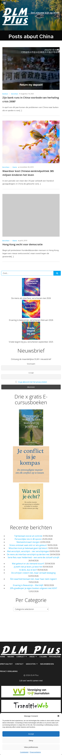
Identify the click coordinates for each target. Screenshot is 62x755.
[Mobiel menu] (4, 3)
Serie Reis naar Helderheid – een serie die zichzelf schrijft (33, 557)
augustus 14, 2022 (27, 94)
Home (5, 620)
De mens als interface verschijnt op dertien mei (28, 554)
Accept (31, 734)
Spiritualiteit (24, 629)
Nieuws (16, 620)
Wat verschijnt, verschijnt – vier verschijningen (28, 551)
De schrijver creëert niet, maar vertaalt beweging (33, 573)
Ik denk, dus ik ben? (28, 570)
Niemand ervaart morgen (28, 542)
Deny (31, 740)
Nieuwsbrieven (20, 639)
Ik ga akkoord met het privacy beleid (32, 382)
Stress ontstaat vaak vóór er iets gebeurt (28, 545)
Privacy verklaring (40, 639)
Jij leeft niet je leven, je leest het (28, 566)
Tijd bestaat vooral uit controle (28, 536)
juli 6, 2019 (23, 240)
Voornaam (31, 364)
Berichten (14, 94)
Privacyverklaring (35, 752)
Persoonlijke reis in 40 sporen (28, 539)
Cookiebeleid (24, 752)
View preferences (31, 747)
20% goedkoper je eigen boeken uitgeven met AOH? (33, 588)
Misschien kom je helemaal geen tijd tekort (28, 548)
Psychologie (7, 629)
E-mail (31, 373)
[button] (58, 716)
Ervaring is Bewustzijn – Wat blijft (28, 585)
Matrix (15, 167)
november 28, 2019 (26, 167)
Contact (39, 629)
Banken (5, 94)
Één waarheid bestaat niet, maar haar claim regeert (33, 579)
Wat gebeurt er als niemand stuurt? (28, 563)
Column (55, 620)
